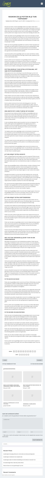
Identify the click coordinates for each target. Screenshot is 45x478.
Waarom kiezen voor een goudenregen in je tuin (13, 465)
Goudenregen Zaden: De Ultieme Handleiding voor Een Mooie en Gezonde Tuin (19, 459)
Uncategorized (29, 21)
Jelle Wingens (15, 21)
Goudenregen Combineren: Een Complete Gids (12, 456)
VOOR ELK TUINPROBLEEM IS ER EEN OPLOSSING (11, 403)
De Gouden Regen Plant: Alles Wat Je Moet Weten (13, 462)
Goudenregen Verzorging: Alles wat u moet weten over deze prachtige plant (19, 454)
